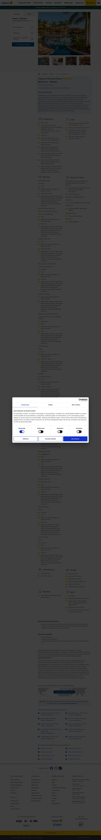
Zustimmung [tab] (25, 405)
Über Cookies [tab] (76, 405)
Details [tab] (50, 405)
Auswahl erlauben (50, 439)
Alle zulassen (75, 439)
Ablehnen (26, 439)
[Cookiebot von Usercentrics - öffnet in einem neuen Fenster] (80, 400)
